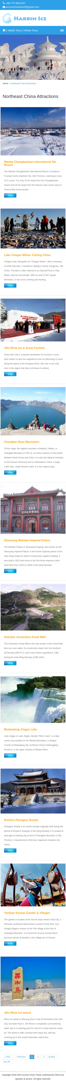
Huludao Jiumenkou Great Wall (25, 637)
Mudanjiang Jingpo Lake (20, 729)
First (8, 1057)
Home (5, 83)
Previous (21, 1057)
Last (8, 1061)
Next (53, 1057)
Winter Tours (31, 30)
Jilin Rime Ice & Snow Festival (24, 347)
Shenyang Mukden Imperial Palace (27, 540)
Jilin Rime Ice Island (17, 1012)
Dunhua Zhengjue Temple (21, 820)
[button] (62, 30)
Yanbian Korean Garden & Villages (27, 912)
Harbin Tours (15, 30)
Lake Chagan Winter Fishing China (27, 255)
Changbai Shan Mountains (21, 441)
